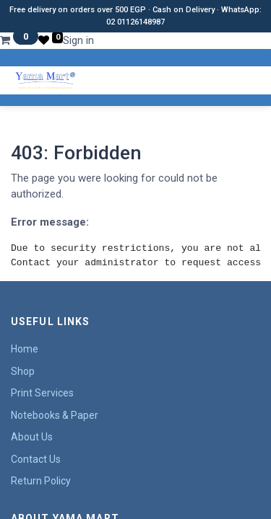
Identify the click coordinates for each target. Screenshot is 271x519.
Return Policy (41, 481)
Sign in (78, 40)
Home (24, 349)
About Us (32, 437)
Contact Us (36, 459)
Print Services (42, 393)
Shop (23, 371)
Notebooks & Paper (54, 415)
